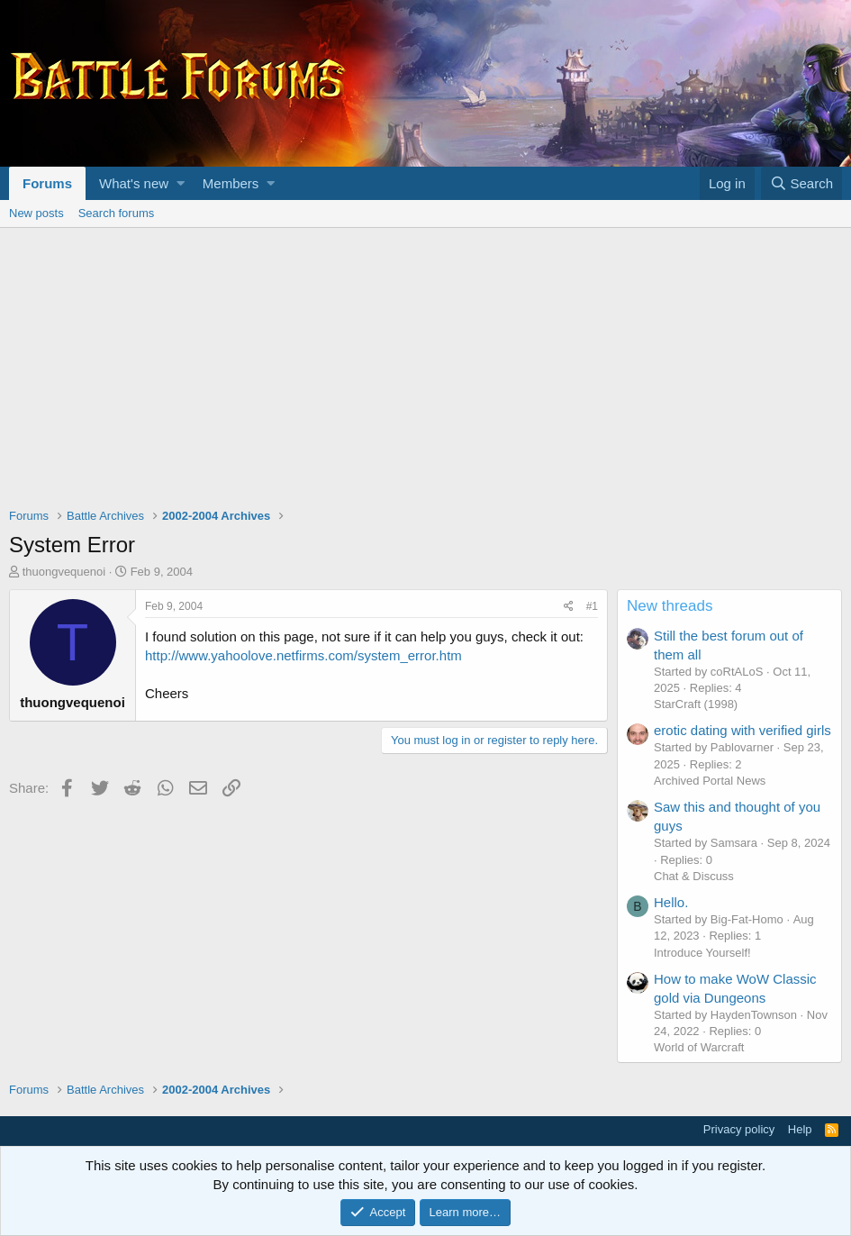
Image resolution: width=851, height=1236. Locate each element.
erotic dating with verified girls (742, 730)
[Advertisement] (425, 363)
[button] (180, 183)
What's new (133, 183)
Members (231, 183)
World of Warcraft (699, 1047)
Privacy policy (738, 1129)
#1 (592, 606)
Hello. (671, 902)
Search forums (116, 213)
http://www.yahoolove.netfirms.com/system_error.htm (303, 655)
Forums (47, 183)
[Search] (801, 183)
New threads (669, 605)
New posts (36, 213)
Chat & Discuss (694, 876)
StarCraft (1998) (696, 704)
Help (800, 1129)
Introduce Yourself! (702, 952)
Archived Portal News (709, 780)
